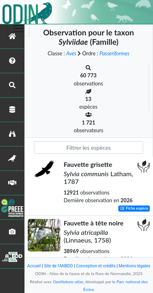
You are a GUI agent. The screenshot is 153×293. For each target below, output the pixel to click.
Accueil (34, 266)
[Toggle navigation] (18, 28)
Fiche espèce (134, 208)
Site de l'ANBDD (58, 266)
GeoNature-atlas (68, 281)
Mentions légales (135, 266)
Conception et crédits (95, 266)
